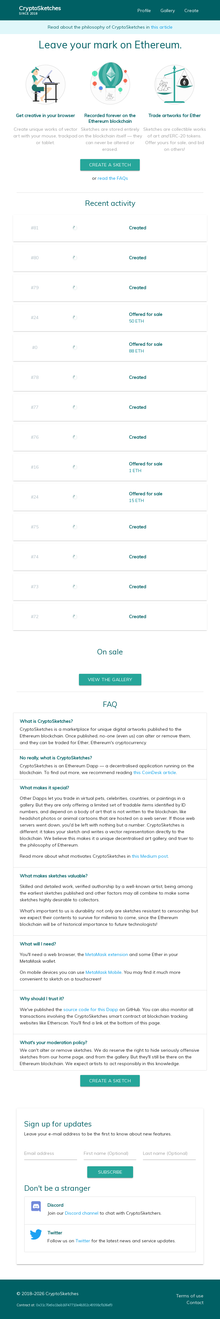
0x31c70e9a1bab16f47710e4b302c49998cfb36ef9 (74, 1305)
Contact (195, 1302)
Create (191, 10)
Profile (144, 10)
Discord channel (81, 1213)
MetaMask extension (106, 954)
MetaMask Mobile (104, 972)
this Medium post (150, 856)
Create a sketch (110, 165)
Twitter (82, 1241)
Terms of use (189, 1296)
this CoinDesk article (154, 772)
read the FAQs (113, 178)
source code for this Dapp (90, 1009)
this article (162, 27)
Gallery (167, 10)
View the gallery (110, 679)
